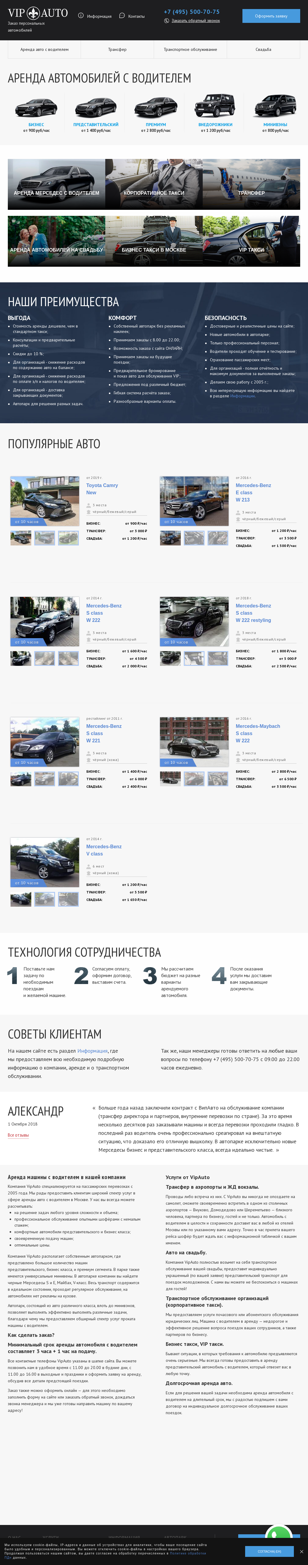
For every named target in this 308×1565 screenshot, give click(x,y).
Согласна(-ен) (269, 1551)
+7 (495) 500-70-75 (192, 12)
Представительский (96, 124)
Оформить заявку (271, 16)
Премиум (156, 124)
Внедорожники (216, 124)
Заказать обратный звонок (196, 20)
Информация (99, 16)
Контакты (136, 16)
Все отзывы (18, 1135)
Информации (242, 396)
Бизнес (36, 124)
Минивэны (275, 124)
